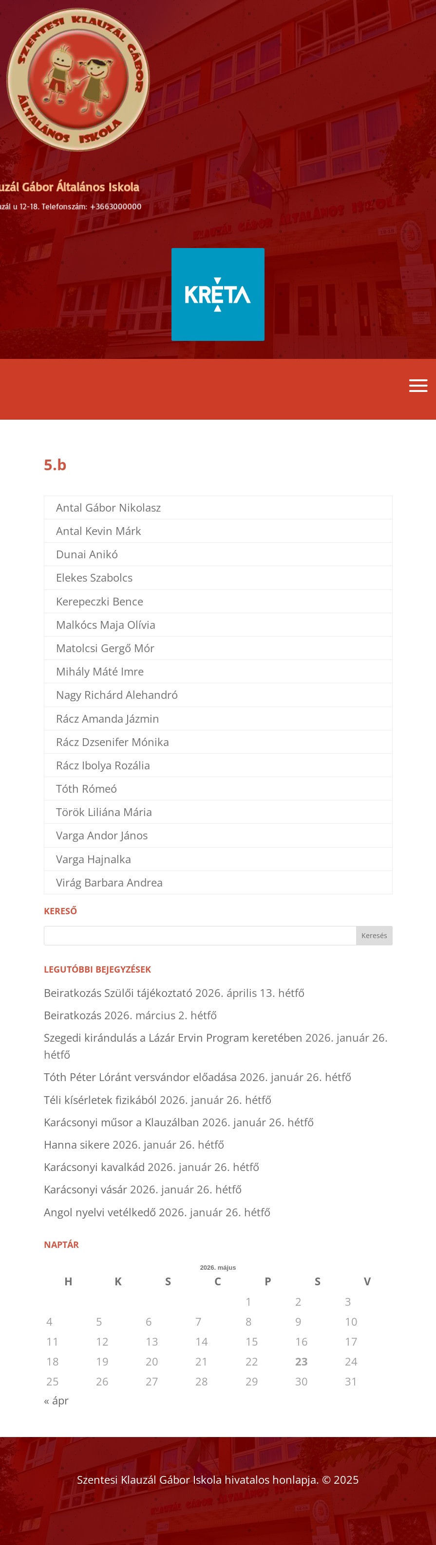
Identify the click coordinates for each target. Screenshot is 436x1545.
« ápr (56, 1400)
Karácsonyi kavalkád (94, 1166)
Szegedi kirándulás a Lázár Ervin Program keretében (173, 1037)
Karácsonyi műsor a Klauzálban (121, 1122)
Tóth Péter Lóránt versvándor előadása (140, 1076)
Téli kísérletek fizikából (100, 1099)
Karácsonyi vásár (85, 1189)
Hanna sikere (77, 1144)
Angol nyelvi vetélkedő (100, 1212)
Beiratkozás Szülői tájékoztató (118, 992)
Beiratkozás (72, 1015)
